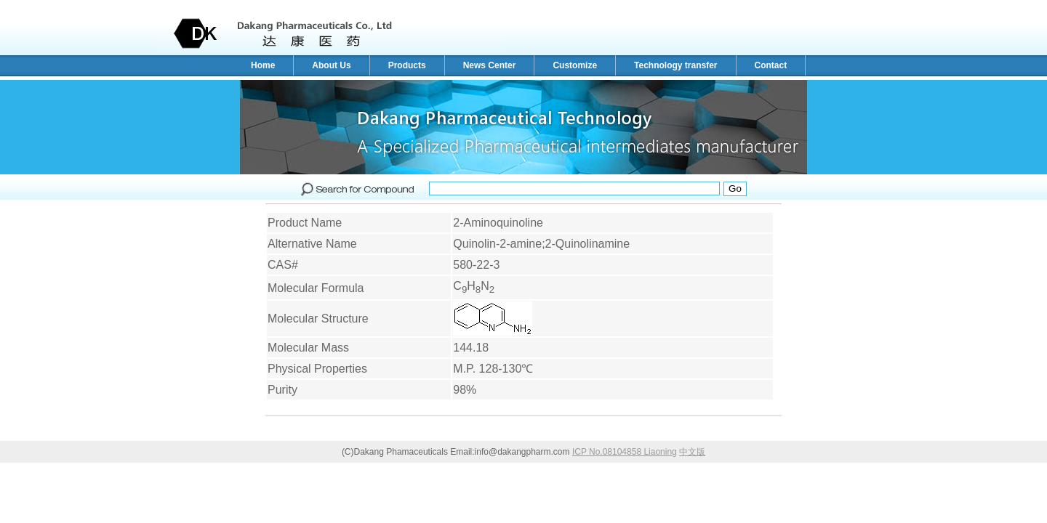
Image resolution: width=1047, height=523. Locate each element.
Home (263, 65)
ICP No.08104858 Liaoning (624, 452)
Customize (575, 65)
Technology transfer (675, 65)
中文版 (692, 452)
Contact (771, 65)
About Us (331, 65)
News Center (489, 65)
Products (407, 65)
